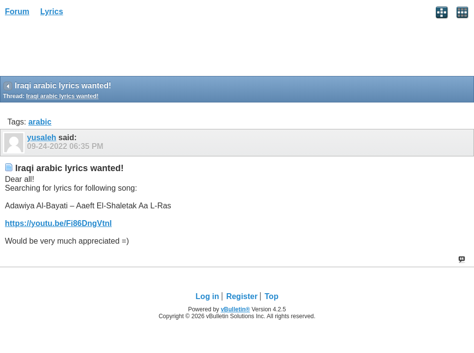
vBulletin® (235, 309)
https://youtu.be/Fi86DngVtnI (58, 223)
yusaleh (41, 137)
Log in (207, 296)
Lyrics (51, 11)
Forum (17, 11)
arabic (40, 122)
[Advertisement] (78, 49)
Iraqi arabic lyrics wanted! (62, 96)
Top (271, 296)
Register (242, 296)
